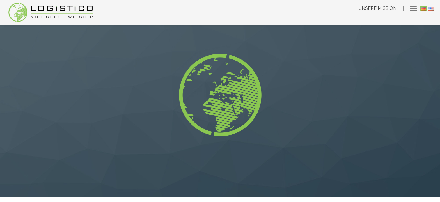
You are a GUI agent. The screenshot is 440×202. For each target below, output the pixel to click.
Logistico (50, 12)
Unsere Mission (378, 8)
